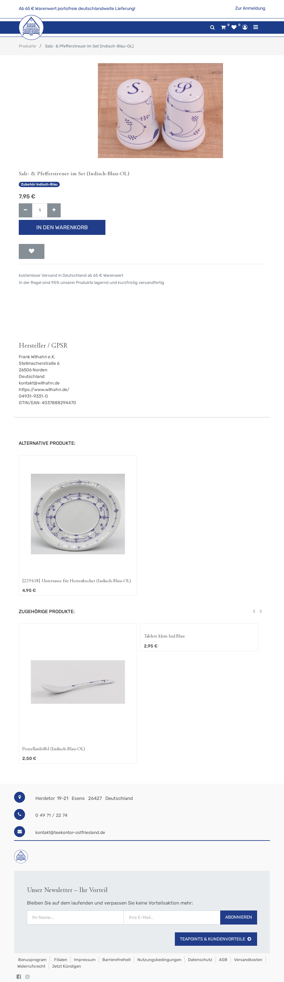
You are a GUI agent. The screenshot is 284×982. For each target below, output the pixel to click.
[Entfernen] (25, 210)
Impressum (85, 959)
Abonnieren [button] (238, 917)
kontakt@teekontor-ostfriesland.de (70, 832)
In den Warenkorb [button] (62, 227)
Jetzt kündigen (66, 966)
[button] (31, 251)
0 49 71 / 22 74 (51, 815)
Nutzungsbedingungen (159, 959)
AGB (223, 959)
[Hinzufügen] (54, 210)
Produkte (27, 46)
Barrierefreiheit (116, 959)
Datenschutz (200, 959)
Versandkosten (248, 959)
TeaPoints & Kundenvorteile (216, 939)
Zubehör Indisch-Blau (39, 184)
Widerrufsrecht (31, 966)
